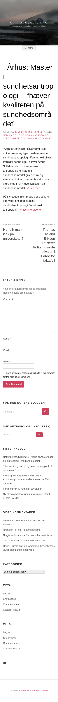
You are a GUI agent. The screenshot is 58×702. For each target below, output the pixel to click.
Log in (6, 593)
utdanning (45, 138)
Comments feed (11, 604)
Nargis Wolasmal (12, 535)
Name (7, 339)
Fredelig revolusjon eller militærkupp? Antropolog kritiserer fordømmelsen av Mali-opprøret (26, 479)
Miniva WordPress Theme (35, 691)
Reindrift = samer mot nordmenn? (29, 540)
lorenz (38, 132)
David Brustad (11, 546)
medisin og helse (13, 135)
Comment (8, 299)
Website (7, 361)
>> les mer (33, 188)
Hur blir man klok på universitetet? (14, 231)
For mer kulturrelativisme (27, 530)
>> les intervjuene (30, 209)
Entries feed (9, 599)
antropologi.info (29, 22)
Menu (30, 48)
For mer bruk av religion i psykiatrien (22, 488)
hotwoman (9, 520)
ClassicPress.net (12, 610)
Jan (5, 540)
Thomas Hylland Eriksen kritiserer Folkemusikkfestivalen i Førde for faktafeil (43, 242)
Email (6, 350)
